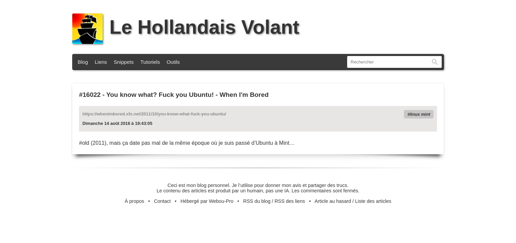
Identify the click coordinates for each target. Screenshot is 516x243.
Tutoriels (150, 62)
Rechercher (435, 62)
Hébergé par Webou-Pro (207, 201)
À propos (134, 201)
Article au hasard (333, 201)
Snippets (124, 62)
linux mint (420, 114)
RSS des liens (290, 201)
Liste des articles (373, 201)
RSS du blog (256, 201)
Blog (83, 62)
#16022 (90, 94)
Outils (173, 62)
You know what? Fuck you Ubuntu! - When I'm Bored (187, 94)
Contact (162, 201)
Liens (101, 62)
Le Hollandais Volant (185, 27)
